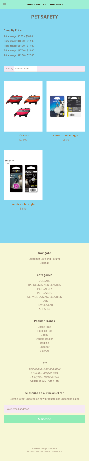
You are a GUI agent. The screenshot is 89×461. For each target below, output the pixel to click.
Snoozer (45, 346)
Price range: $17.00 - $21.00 (19, 50)
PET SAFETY (44, 288)
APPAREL (44, 308)
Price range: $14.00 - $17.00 (19, 45)
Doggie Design (44, 338)
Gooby (44, 334)
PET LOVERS (44, 292)
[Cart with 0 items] (87, 4)
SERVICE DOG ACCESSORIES (44, 296)
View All (44, 350)
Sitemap (44, 262)
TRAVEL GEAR (44, 304)
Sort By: (10, 68)
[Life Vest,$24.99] (23, 106)
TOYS (44, 300)
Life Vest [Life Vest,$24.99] (23, 135)
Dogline (44, 342)
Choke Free (44, 326)
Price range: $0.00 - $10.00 (18, 36)
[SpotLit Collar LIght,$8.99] (65, 106)
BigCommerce (50, 448)
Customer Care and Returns (44, 258)
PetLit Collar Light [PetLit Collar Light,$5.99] (23, 204)
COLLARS (44, 280)
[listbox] (25, 69)
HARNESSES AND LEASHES (44, 284)
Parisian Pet (44, 330)
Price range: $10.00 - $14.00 (19, 41)
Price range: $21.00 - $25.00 (19, 55)
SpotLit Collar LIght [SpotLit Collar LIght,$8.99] (66, 135)
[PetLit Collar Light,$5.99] (23, 175)
